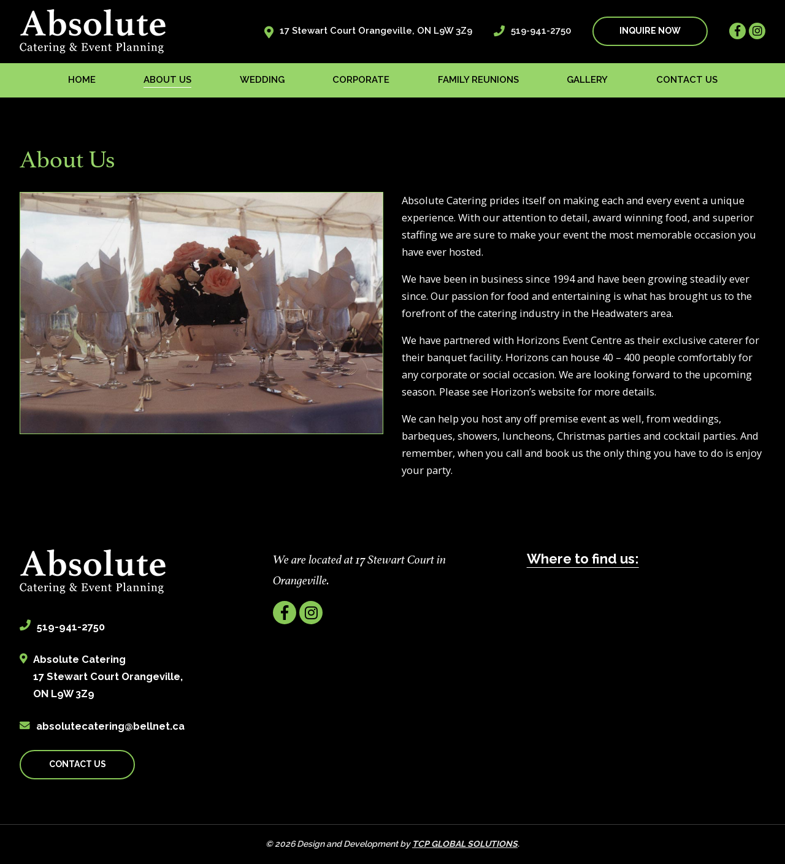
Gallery (587, 79)
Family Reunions (478, 79)
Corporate (360, 79)
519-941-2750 (541, 30)
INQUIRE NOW (650, 31)
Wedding (262, 79)
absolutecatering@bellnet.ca (110, 726)
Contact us (687, 79)
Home (82, 79)
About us (167, 79)
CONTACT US (77, 764)
